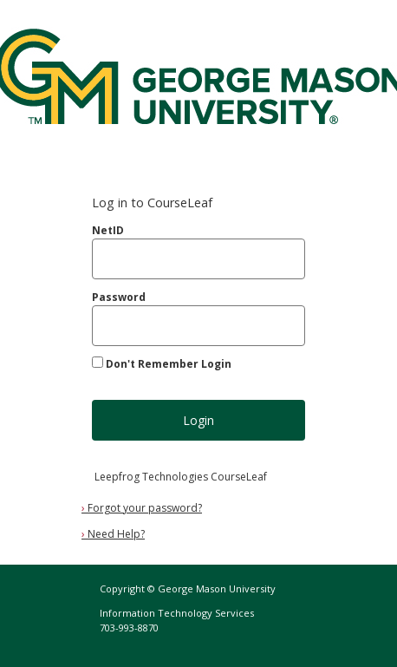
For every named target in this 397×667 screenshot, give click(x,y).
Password (119, 297)
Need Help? (113, 533)
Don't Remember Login (168, 363)
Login (198, 420)
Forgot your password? (141, 507)
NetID (108, 230)
